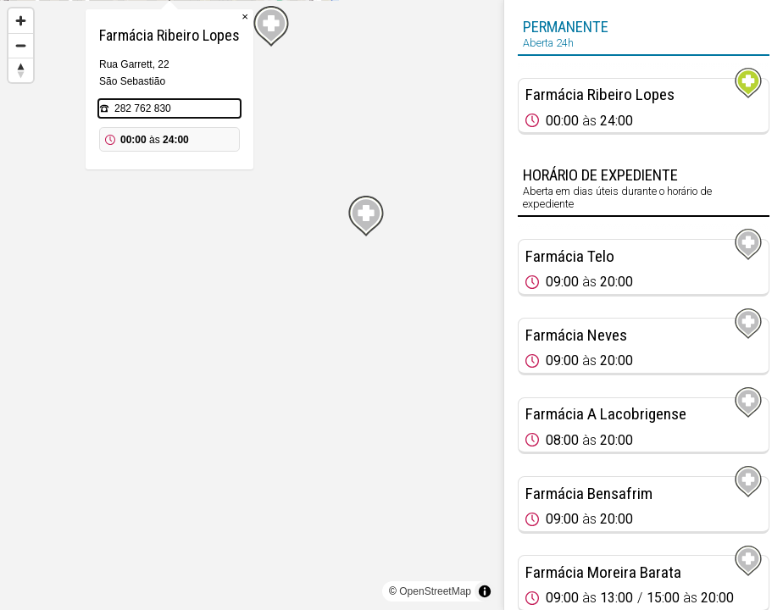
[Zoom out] (20, 45)
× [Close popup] (327, 101)
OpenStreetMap (435, 591)
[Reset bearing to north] (20, 70)
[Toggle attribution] (485, 591)
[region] (251, 305)
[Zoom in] (20, 20)
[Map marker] (251, 284)
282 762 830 (225, 193)
